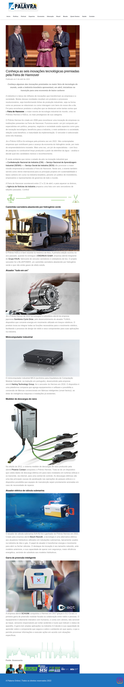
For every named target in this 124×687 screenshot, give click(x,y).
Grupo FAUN (14, 259)
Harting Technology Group (23, 384)
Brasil (58, 16)
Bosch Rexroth (36, 537)
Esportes (32, 16)
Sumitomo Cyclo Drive (23, 319)
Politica (16, 16)
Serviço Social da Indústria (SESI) (39, 165)
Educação (50, 16)
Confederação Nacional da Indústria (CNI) (25, 162)
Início (9, 16)
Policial (23, 16)
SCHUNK (25, 614)
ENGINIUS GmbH (45, 256)
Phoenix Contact (19, 470)
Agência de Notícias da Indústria (21, 187)
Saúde (84, 16)
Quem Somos (75, 16)
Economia (41, 16)
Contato (92, 16)
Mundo (65, 16)
